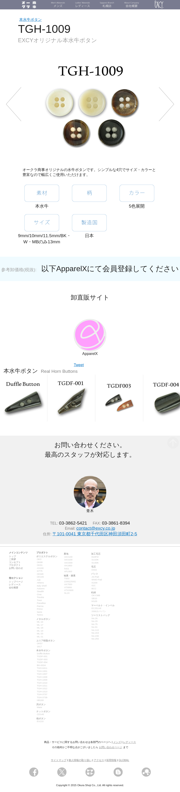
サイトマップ (58, 760)
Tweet (79, 365)
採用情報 (111, 760)
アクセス (99, 760)
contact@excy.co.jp (95, 528)
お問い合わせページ (110, 747)
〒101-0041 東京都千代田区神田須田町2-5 (94, 533)
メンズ (117, 742)
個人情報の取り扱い (80, 760)
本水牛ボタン (30, 20)
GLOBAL (124, 760)
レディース (129, 742)
